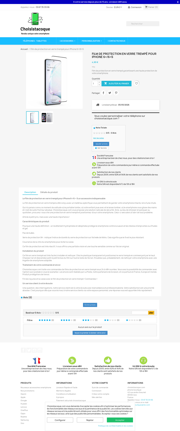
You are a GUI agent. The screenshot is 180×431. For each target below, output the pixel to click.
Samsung (25, 420)
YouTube (34, 350)
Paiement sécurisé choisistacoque (71, 400)
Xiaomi (23, 394)
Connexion (96, 391)
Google (24, 400)
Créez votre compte (100, 394)
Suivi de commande (100, 387)
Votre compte (100, 383)
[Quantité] (95, 83)
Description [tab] (30, 192)
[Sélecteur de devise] (118, 7)
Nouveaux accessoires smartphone (36, 387)
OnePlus (24, 410)
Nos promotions (27, 391)
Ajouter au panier (116, 83)
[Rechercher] (142, 23)
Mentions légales (63, 391)
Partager (103, 92)
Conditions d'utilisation (66, 394)
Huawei (24, 404)
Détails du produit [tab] (49, 192)
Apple (23, 397)
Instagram (39, 350)
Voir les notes (98, 138)
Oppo (23, 413)
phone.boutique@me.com (139, 405)
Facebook (23, 350)
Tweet (109, 92)
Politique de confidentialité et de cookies (115, 426)
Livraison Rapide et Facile (66, 387)
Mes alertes (97, 397)
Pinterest (116, 92)
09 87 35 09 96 (43, 7)
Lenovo (24, 407)
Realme (24, 417)
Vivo (22, 423)
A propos (60, 397)
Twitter (28, 350)
